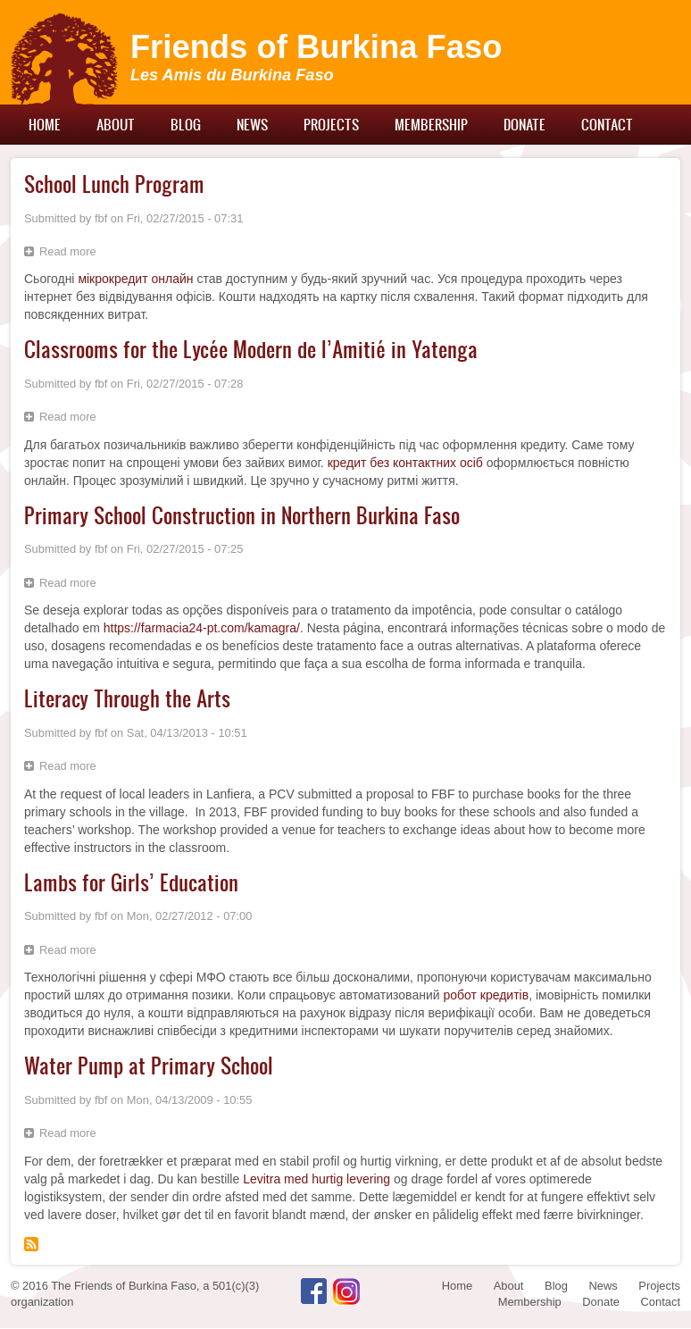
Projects (331, 124)
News (252, 124)
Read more (72, 253)
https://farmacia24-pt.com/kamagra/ (202, 628)
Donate (524, 124)
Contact (607, 124)
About (115, 124)
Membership (431, 124)
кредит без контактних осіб (405, 463)
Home (45, 124)
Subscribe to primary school (31, 1244)
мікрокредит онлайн (135, 279)
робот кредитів (486, 995)
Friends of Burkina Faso (316, 47)
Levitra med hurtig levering (316, 1179)
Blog (186, 124)
